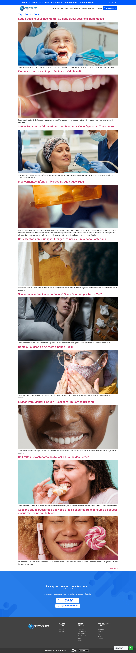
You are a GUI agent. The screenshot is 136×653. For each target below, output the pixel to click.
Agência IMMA (62, 650)
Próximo (114, 568)
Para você (64, 8)
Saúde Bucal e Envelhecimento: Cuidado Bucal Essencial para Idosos (61, 18)
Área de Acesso (110, 8)
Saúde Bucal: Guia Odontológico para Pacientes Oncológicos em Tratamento (66, 126)
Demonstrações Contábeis (42, 2)
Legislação (25, 2)
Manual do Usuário (71, 2)
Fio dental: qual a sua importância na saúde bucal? (49, 71)
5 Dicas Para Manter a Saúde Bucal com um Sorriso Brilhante (56, 402)
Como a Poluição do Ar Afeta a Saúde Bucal (45, 347)
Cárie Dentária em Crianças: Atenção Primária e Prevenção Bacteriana (62, 239)
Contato (99, 8)
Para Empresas (75, 8)
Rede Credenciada (88, 8)
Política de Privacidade (86, 2)
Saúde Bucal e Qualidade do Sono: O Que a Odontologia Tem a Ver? (60, 294)
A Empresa (55, 8)
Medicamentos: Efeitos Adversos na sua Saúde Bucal (51, 181)
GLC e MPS (57, 2)
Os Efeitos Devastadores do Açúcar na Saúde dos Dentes (53, 457)
